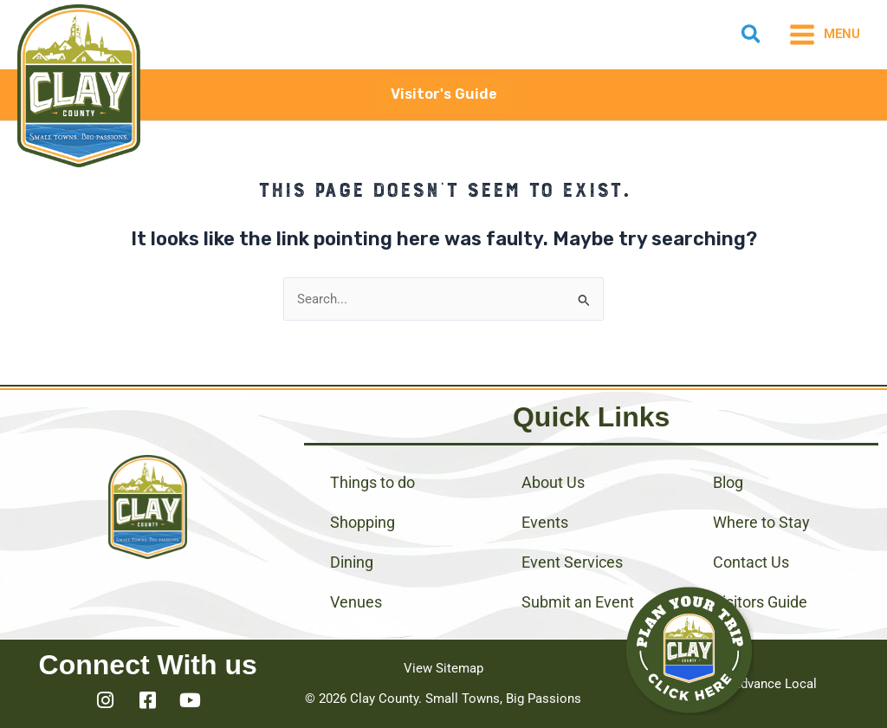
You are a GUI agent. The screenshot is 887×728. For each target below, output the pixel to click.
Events (544, 522)
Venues (356, 602)
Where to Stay (761, 522)
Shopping (362, 522)
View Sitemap (443, 668)
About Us (553, 482)
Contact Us (751, 562)
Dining (351, 562)
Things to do (372, 482)
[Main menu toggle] (824, 34)
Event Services (572, 562)
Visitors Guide (760, 602)
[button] (751, 37)
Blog (728, 482)
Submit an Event (577, 602)
